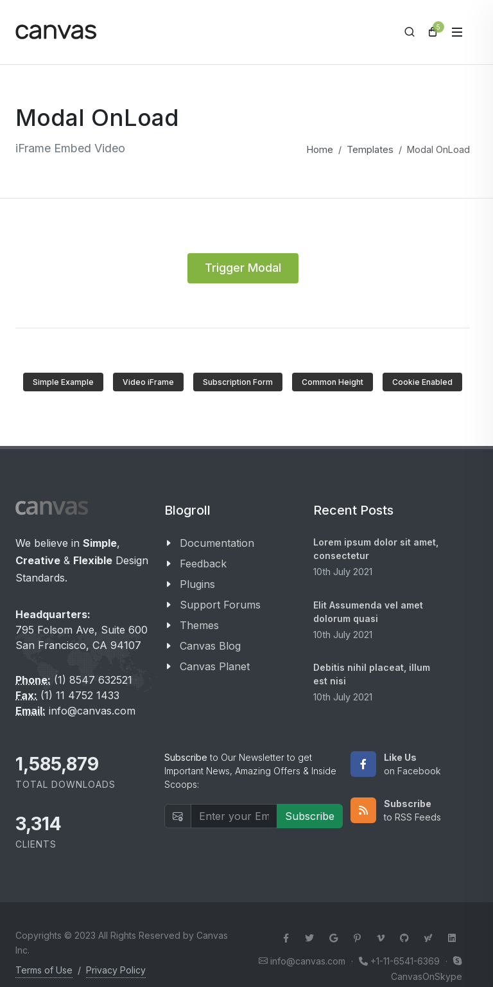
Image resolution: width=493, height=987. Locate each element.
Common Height (332, 382)
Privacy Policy (116, 970)
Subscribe (309, 816)
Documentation (217, 543)
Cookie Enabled (422, 382)
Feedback (203, 563)
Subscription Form (238, 382)
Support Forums (220, 604)
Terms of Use (44, 970)
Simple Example (63, 382)
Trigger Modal (243, 267)
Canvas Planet (215, 666)
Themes (199, 625)
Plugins (197, 584)
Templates (370, 149)
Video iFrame (148, 382)
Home (320, 149)
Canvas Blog (210, 645)
